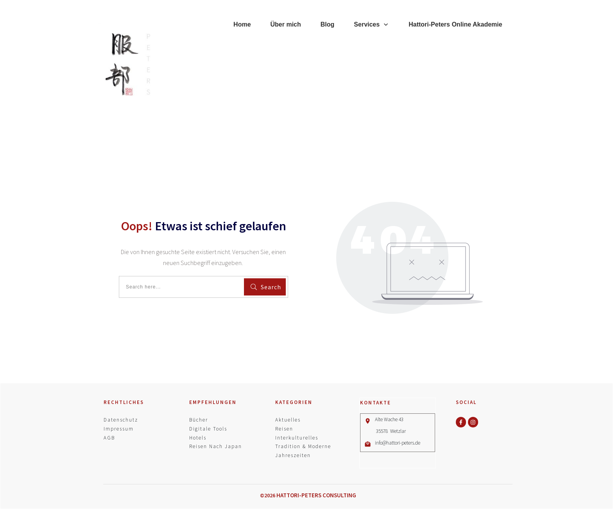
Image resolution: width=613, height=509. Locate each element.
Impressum (119, 428)
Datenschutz (121, 419)
